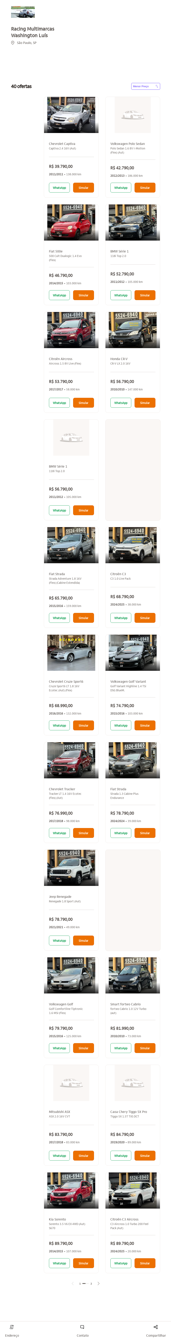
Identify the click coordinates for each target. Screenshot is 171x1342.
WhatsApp (59, 187)
